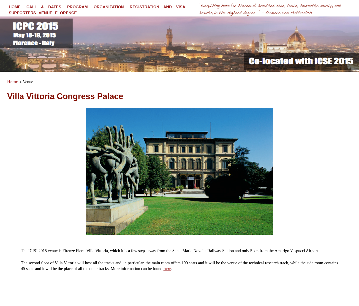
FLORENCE (66, 13)
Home (12, 81)
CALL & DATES (44, 7)
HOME (15, 7)
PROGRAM (77, 7)
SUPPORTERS (22, 13)
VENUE (45, 13)
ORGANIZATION (109, 7)
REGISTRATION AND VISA (157, 7)
